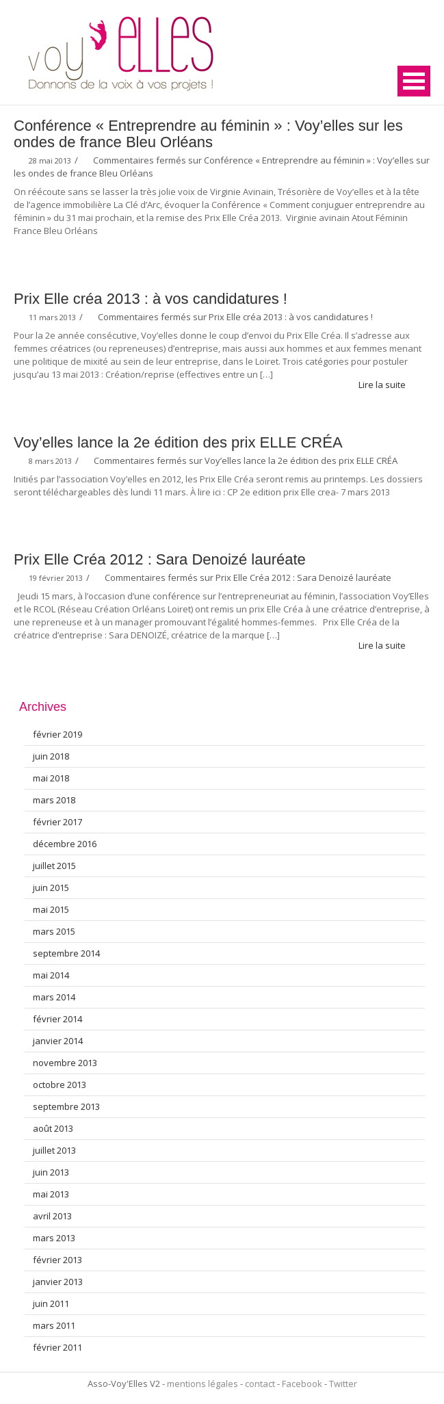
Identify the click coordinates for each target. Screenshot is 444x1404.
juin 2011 (51, 1303)
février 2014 (57, 1019)
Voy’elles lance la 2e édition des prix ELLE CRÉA (178, 442)
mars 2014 (54, 997)
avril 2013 (52, 1216)
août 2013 (53, 1128)
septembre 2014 (66, 953)
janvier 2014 (58, 1041)
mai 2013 (51, 1194)
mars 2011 (54, 1325)
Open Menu (413, 81)
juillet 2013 (54, 1150)
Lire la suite (387, 384)
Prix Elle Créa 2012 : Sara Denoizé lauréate (160, 559)
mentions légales (202, 1383)
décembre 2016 (64, 843)
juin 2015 (51, 887)
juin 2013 (51, 1172)
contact (260, 1383)
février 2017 (57, 822)
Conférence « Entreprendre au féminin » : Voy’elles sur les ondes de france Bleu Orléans (208, 134)
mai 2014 (51, 975)
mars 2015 (54, 931)
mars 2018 (54, 800)
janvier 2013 (58, 1281)
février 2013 (57, 1259)
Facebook (302, 1383)
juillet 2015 (54, 865)
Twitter (343, 1383)
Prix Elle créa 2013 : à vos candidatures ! (150, 298)
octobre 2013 (59, 1084)
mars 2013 (54, 1238)
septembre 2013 (66, 1106)
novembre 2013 (65, 1062)
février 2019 (57, 734)
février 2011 (57, 1347)
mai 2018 (51, 778)
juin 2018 (51, 756)
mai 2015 (51, 909)
